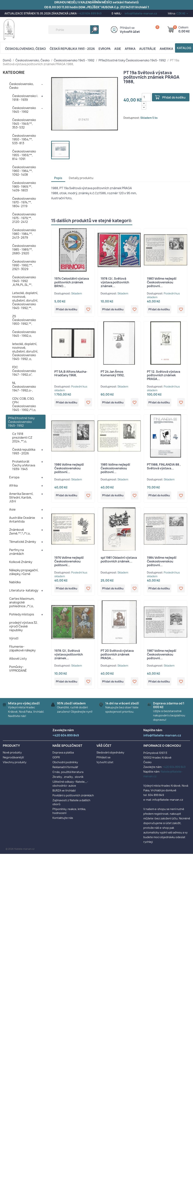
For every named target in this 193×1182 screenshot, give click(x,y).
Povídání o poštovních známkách (73, 797)
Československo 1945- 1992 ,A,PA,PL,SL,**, (24, 281)
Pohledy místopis (21, 614)
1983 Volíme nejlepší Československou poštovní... (161, 282)
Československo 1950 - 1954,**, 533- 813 (24, 139)
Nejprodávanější (13, 759)
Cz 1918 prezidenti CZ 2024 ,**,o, (22, 437)
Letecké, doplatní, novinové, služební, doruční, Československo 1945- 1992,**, (25, 300)
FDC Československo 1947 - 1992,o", (24, 371)
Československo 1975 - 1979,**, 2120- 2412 (24, 218)
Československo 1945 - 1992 (24, 110)
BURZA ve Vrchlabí (64, 792)
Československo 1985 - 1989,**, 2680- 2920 (24, 249)
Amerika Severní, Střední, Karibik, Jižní (21, 497)
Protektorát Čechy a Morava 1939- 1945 (23, 465)
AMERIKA (166, 49)
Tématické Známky (22, 542)
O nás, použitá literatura (67, 773)
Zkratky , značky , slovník (67, 778)
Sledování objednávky (110, 754)
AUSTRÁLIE (147, 49)
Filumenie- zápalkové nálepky (22, 648)
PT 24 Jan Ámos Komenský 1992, (113, 374)
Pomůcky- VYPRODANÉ (18, 669)
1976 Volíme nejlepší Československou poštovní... (69, 562)
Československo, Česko (25, 49)
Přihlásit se (127, 28)
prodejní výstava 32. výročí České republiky (23, 626)
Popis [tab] (58, 178)
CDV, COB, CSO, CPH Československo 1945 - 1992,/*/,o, (24, 404)
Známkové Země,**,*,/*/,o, (20, 531)
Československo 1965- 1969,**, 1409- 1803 (24, 186)
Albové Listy (18, 658)
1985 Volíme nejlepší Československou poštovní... (115, 469)
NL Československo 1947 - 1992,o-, (24, 386)
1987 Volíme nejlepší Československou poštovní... (161, 656)
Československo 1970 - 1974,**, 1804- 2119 (24, 202)
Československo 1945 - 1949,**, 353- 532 (24, 123)
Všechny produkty (14, 764)
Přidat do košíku (175, 97)
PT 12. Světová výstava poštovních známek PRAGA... (163, 376)
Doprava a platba (63, 754)
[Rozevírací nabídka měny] (182, 13)
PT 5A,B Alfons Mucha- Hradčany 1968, (70, 374)
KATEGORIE (14, 72)
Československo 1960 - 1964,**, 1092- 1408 (24, 171)
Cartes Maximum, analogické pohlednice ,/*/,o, (21, 602)
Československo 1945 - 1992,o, (24, 334)
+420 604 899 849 (90, 13)
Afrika (130, 49)
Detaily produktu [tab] (81, 178)
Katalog (184, 48)
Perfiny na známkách (16, 552)
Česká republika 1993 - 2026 (72, 49)
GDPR (56, 759)
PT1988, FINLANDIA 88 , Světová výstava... (164, 467)
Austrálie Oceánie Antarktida (22, 519)
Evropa (105, 49)
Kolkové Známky (20, 562)
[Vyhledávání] (73, 29)
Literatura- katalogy (23, 590)
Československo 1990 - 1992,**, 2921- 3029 (24, 265)
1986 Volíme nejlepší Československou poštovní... (69, 469)
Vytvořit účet (130, 32)
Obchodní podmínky (65, 764)
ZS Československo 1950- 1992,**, (24, 320)
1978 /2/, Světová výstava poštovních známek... (115, 282)
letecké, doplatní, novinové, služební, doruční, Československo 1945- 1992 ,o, (25, 351)
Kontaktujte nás (62, 819)
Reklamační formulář (65, 769)
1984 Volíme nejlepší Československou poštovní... (161, 562)
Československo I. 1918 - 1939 (25, 98)
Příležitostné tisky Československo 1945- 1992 (21, 422)
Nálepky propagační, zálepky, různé (23, 572)
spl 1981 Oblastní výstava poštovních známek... (119, 560)
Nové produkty (12, 754)
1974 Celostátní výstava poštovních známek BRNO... (71, 282)
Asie (117, 49)
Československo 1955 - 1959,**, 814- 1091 (24, 155)
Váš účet (103, 747)
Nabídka (15, 582)
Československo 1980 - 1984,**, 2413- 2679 (24, 234)
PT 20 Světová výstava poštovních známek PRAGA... (117, 656)
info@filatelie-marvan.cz (141, 13)
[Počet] (146, 97)
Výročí (13, 638)
